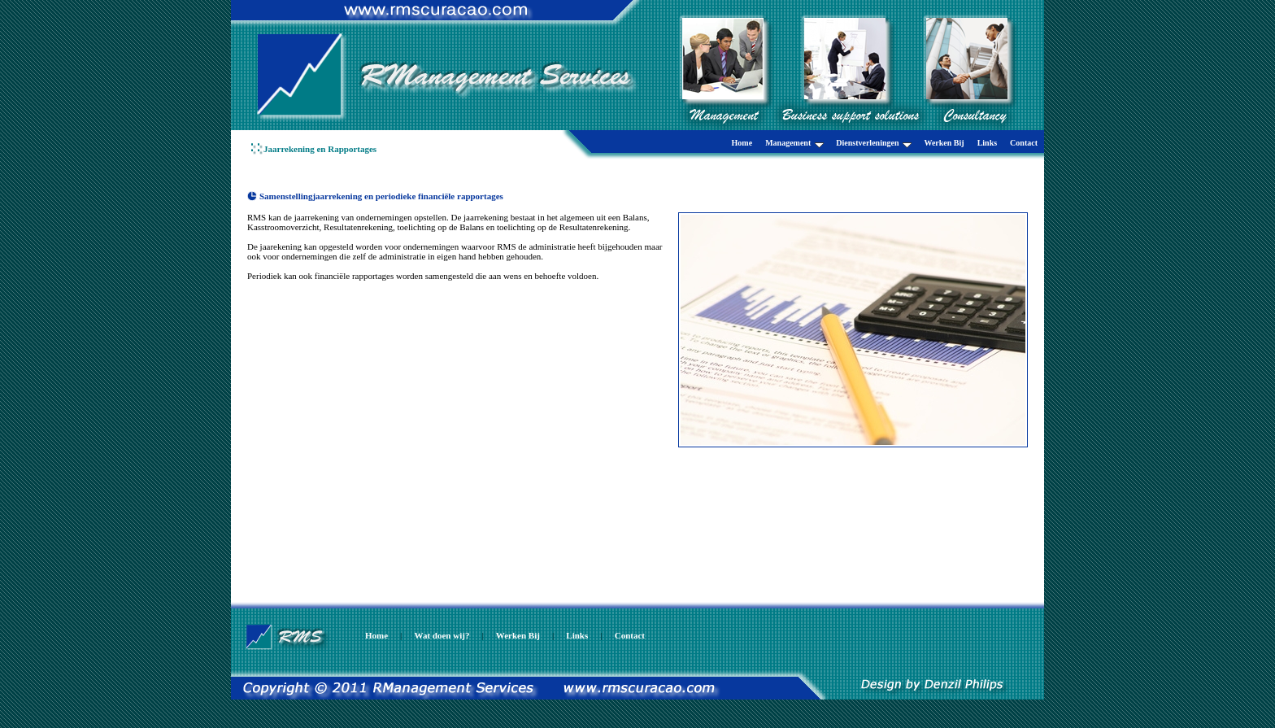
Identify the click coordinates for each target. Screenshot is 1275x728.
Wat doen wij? (442, 635)
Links (987, 142)
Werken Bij (944, 142)
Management (794, 143)
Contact (1024, 142)
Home (742, 142)
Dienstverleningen (874, 143)
